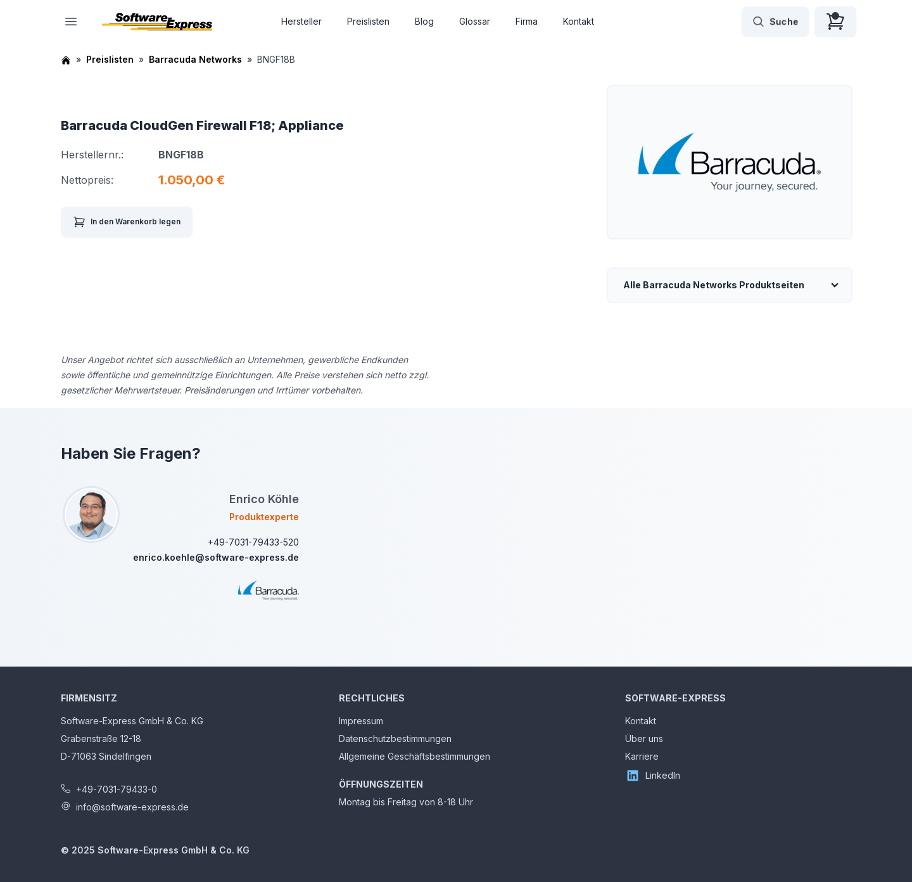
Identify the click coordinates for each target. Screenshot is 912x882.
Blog (424, 21)
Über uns (644, 738)
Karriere (642, 756)
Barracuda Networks (195, 59)
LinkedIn (652, 775)
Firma (527, 21)
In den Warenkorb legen (126, 221)
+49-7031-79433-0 (116, 789)
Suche (775, 21)
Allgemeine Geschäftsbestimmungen (414, 756)
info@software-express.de (132, 807)
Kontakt (578, 21)
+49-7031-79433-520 (253, 542)
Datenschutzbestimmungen (395, 738)
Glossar (474, 21)
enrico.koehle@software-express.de (216, 557)
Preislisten (368, 21)
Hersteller (301, 21)
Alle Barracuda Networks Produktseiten (713, 284)
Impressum (361, 720)
